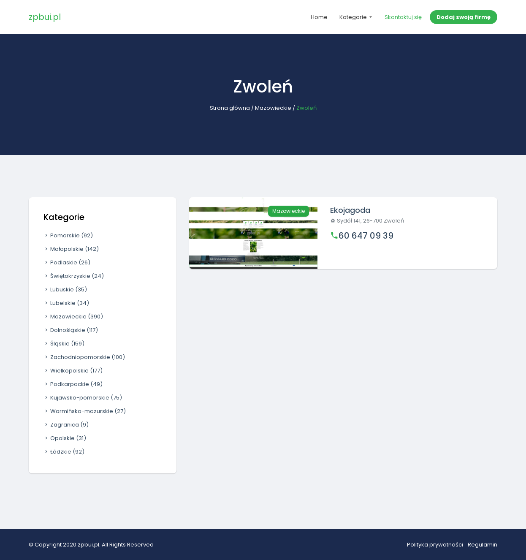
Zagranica (66, 425)
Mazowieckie (273, 108)
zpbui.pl (45, 17)
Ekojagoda (350, 210)
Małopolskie (71, 249)
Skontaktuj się (403, 17)
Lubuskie (65, 289)
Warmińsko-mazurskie (84, 411)
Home (319, 17)
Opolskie (64, 438)
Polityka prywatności (435, 545)
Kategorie (353, 17)
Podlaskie (66, 262)
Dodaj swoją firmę (464, 17)
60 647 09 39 (366, 236)
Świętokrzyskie (73, 276)
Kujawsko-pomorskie (82, 398)
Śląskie (63, 344)
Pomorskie (68, 235)
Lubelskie (66, 303)
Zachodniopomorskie (84, 357)
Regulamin (482, 545)
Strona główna (230, 108)
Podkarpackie (73, 384)
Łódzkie (63, 452)
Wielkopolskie (73, 371)
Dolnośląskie (70, 330)
